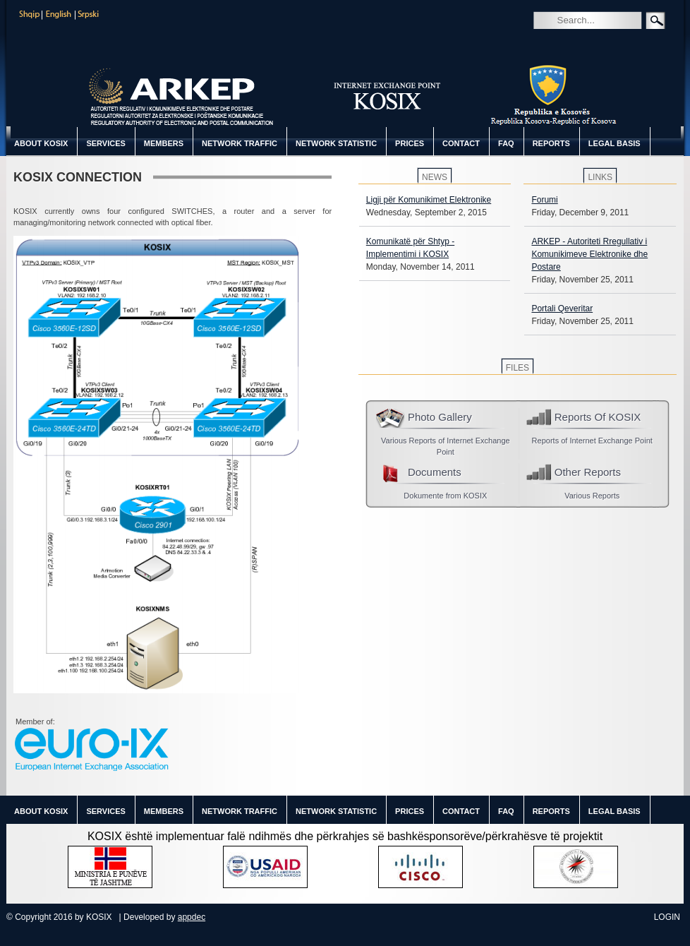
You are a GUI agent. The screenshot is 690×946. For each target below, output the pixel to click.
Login (667, 917)
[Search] (608, 20)
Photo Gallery (440, 417)
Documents (434, 472)
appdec (191, 917)
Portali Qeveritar (562, 308)
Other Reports (588, 472)
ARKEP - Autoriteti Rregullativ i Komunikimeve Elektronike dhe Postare (589, 254)
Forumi (544, 200)
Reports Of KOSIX (598, 417)
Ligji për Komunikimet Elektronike (428, 200)
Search (543, 40)
